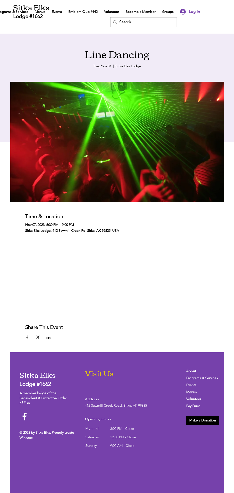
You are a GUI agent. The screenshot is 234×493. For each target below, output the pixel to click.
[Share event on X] (38, 337)
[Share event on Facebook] (27, 337)
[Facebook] (24, 416)
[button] (202, 420)
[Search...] (143, 22)
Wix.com (26, 437)
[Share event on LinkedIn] (48, 337)
